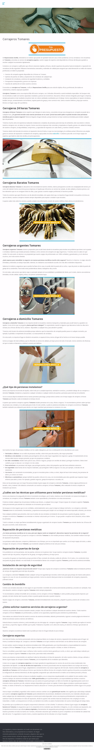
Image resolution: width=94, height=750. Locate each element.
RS (4, 4)
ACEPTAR (47, 748)
